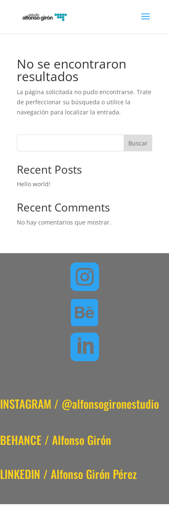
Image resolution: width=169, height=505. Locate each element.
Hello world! (33, 184)
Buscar (138, 143)
